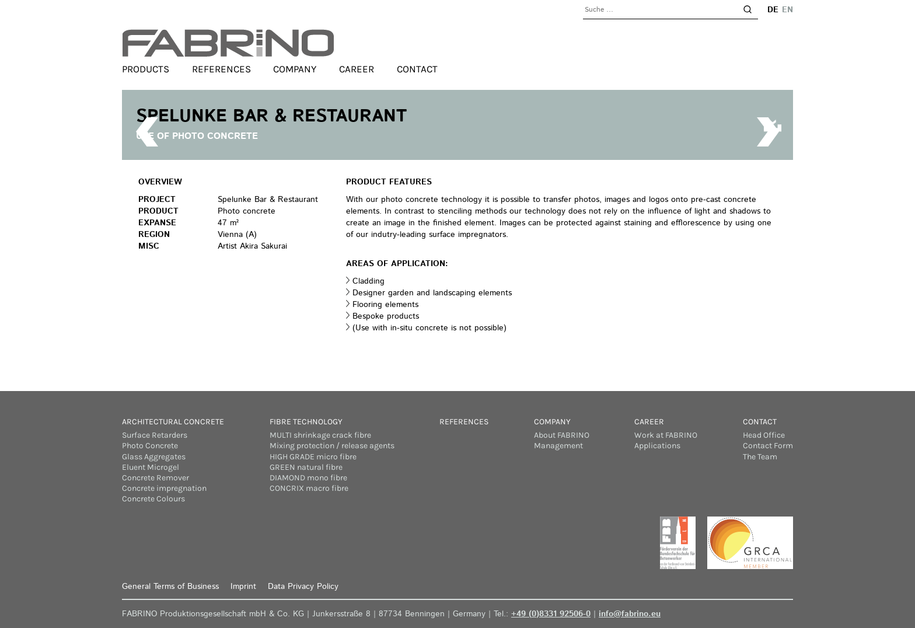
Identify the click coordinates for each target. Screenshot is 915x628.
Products (145, 69)
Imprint (243, 586)
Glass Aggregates (154, 457)
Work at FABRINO (665, 435)
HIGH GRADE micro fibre (313, 457)
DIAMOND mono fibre (308, 478)
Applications (657, 446)
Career (356, 69)
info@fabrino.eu (630, 614)
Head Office (764, 435)
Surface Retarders (154, 435)
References (221, 69)
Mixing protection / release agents (332, 446)
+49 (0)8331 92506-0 (551, 614)
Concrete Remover (155, 478)
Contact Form (768, 446)
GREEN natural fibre (306, 467)
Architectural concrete (173, 422)
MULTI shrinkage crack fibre (320, 435)
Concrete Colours (153, 499)
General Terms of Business (170, 586)
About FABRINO (561, 435)
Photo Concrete (150, 446)
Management (558, 446)
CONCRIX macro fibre (309, 488)
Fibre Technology (306, 422)
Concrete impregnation (164, 488)
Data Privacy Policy (303, 586)
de (772, 10)
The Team (760, 457)
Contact (417, 69)
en (787, 10)
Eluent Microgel (150, 467)
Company (294, 69)
